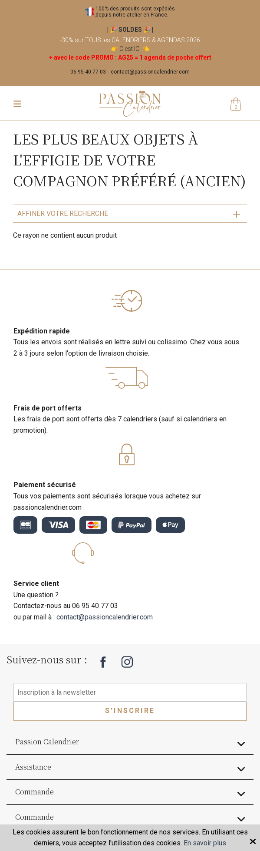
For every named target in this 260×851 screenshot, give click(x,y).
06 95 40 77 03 (88, 72)
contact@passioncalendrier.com (150, 72)
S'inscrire (130, 710)
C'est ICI (130, 48)
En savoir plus (205, 843)
